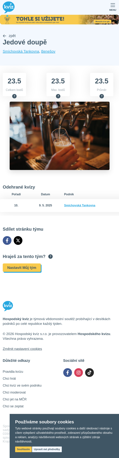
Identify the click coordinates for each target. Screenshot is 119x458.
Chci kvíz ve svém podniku (22, 385)
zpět (9, 36)
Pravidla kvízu (13, 371)
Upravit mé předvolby (47, 449)
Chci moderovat (14, 392)
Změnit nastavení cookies (22, 349)
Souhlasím (23, 449)
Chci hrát (9, 378)
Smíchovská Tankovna (21, 51)
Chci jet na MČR (15, 399)
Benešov (48, 51)
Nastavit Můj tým (21, 268)
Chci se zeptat (13, 406)
